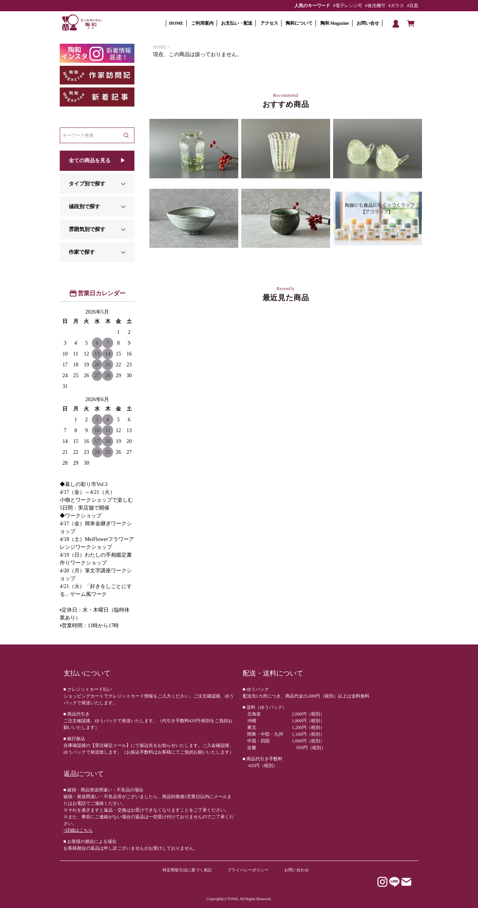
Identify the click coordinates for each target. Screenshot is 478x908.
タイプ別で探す (87, 184)
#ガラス (396, 5)
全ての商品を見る (90, 160)
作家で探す (82, 252)
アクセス (269, 23)
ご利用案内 (202, 23)
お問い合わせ (296, 870)
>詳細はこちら (78, 830)
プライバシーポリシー (248, 870)
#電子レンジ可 (347, 5)
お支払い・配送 (236, 23)
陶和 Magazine (334, 23)
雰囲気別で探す (87, 229)
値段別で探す (84, 206)
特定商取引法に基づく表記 (187, 870)
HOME (176, 23)
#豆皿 (412, 5)
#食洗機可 (375, 5)
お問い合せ (368, 23)
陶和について (299, 23)
